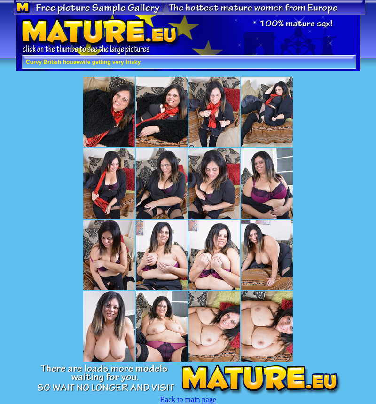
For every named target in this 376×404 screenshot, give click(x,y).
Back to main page (188, 400)
